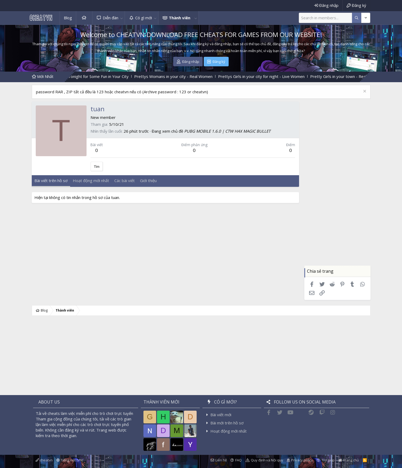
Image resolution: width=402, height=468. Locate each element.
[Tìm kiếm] (325, 18)
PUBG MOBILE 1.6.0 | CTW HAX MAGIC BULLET (227, 131)
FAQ (238, 460)
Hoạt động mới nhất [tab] (91, 180)
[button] (122, 18)
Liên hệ (221, 460)
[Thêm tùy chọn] (356, 18)
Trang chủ (84, 18)
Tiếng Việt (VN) (69, 460)
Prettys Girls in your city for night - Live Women (269, 76)
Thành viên (179, 17)
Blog (68, 17)
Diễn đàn (110, 17)
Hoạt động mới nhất (228, 431)
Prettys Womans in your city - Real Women (181, 76)
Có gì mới (143, 17)
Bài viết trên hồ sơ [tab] (50, 180)
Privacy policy (302, 460)
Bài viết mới (220, 414)
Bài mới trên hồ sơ (226, 422)
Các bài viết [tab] (124, 180)
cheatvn (44, 460)
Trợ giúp (328, 460)
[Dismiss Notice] (364, 92)
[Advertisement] (337, 186)
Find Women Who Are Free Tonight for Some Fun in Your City (81, 76)
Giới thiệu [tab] (148, 180)
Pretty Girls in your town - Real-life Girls (354, 76)
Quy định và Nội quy (267, 460)
